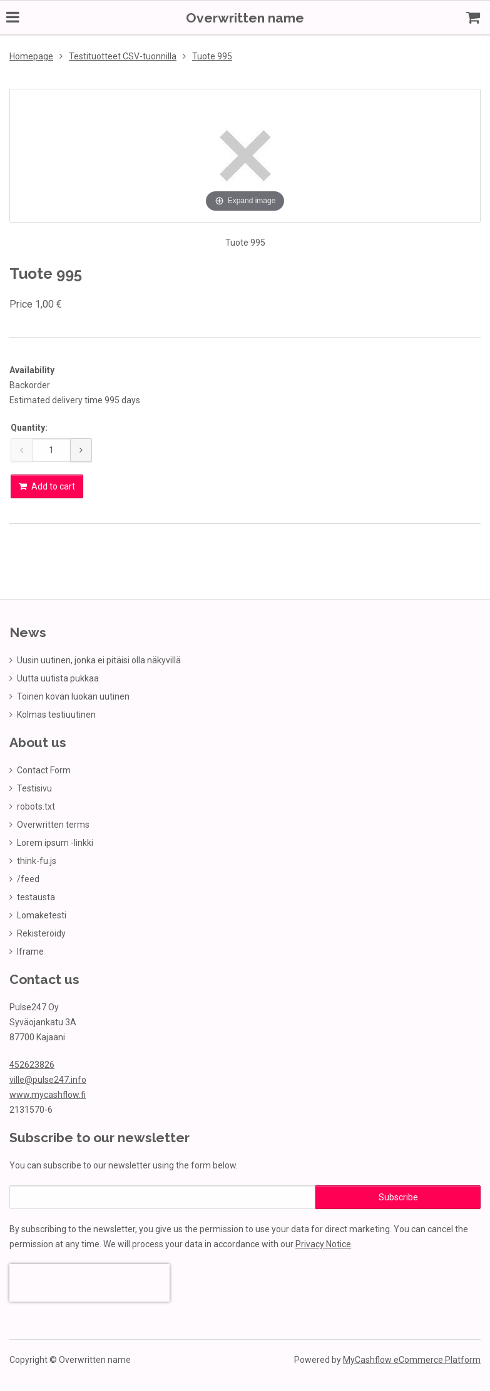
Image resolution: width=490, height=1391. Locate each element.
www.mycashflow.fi (47, 1093)
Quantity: (29, 426)
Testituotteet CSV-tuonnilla (122, 55)
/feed (28, 878)
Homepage (31, 55)
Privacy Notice (323, 1243)
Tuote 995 (212, 55)
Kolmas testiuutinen (56, 713)
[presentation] (89, 1281)
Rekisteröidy (41, 932)
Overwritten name (245, 18)
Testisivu (34, 787)
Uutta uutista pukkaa (58, 677)
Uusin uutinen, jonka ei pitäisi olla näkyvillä (99, 659)
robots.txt (36, 805)
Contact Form (44, 769)
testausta (36, 896)
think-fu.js (36, 860)
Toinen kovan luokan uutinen (73, 695)
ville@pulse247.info (47, 1078)
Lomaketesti (41, 914)
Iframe (30, 950)
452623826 (31, 1063)
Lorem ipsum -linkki (55, 841)
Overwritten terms (53, 823)
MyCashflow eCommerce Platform (412, 1358)
